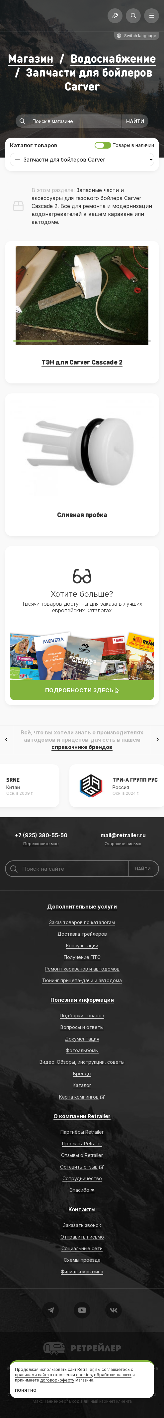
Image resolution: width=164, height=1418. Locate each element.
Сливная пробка (82, 514)
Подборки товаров (82, 1015)
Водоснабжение (113, 58)
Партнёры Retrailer (82, 1132)
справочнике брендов (82, 747)
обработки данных (112, 1374)
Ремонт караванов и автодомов (82, 969)
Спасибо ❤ (82, 1190)
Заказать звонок (82, 1225)
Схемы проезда (82, 1260)
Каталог (82, 1085)
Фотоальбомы (82, 1050)
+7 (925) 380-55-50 (41, 835)
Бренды (82, 1073)
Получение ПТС (82, 957)
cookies (84, 1374)
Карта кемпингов (79, 1097)
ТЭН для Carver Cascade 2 (82, 362)
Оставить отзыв (79, 1167)
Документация (82, 1039)
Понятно (26, 1390)
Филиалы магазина (82, 1271)
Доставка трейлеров (82, 934)
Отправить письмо (123, 844)
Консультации (82, 945)
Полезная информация (82, 999)
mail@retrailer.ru (123, 835)
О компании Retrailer (82, 1116)
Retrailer (51, 1341)
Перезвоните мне (41, 844)
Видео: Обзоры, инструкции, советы (82, 1062)
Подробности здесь (82, 690)
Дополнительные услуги (82, 906)
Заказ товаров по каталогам (82, 922)
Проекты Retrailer (82, 1143)
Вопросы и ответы (82, 1027)
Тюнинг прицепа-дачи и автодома (82, 980)
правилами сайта (32, 1374)
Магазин (30, 58)
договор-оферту (57, 1380)
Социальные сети (82, 1248)
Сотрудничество (82, 1178)
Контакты (82, 1209)
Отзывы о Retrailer (82, 1155)
